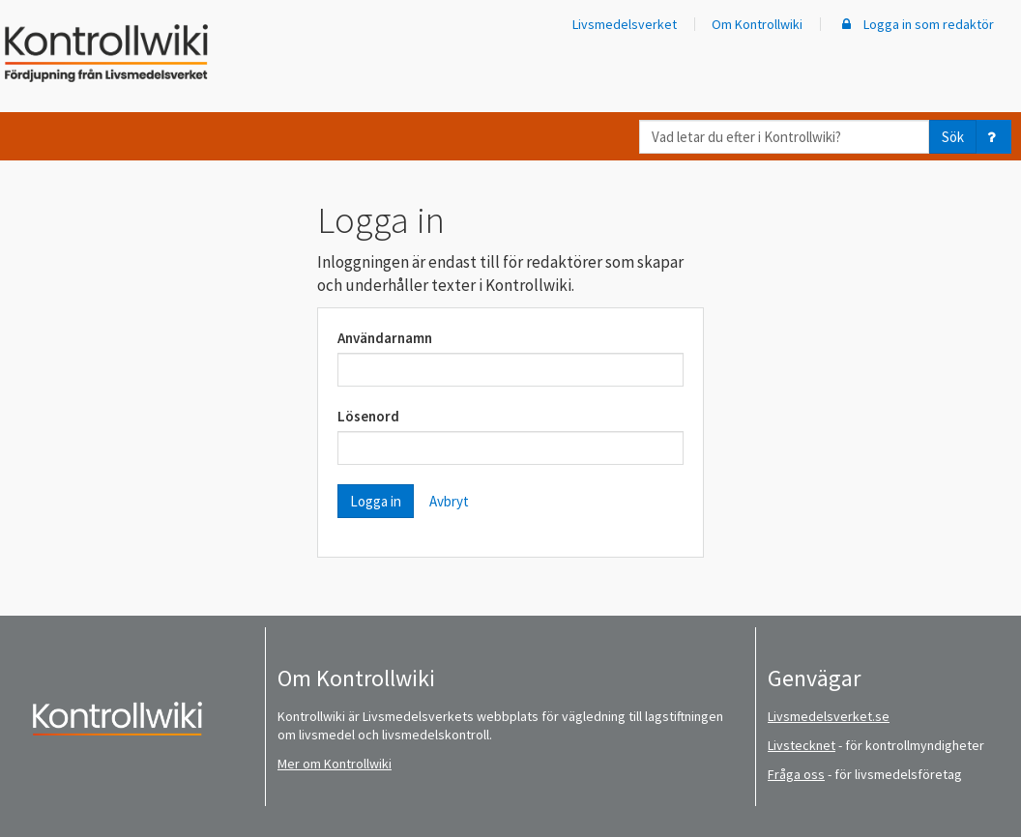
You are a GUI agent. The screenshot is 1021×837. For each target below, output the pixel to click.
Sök (953, 137)
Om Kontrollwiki (757, 24)
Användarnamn (384, 338)
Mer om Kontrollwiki (334, 763)
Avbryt (449, 501)
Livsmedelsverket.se (829, 716)
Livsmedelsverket (624, 24)
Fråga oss (796, 774)
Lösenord (368, 416)
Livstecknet (801, 745)
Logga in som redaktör (915, 24)
